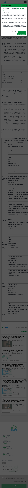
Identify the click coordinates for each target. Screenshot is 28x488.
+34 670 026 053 (6, 458)
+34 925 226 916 (6, 454)
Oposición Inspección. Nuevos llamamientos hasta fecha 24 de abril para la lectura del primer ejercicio (13, 338)
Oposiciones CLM (6, 376)
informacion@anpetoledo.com (8, 455)
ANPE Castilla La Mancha (14, 475)
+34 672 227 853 (6, 450)
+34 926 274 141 (6, 440)
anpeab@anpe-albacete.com (8, 437)
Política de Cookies (16, 478)
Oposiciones (4, 9)
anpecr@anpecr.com (7, 441)
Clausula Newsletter (21, 480)
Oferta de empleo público (7, 395)
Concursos (11, 360)
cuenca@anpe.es (6, 444)
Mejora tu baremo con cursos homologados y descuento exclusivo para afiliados (13, 351)
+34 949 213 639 (6, 447)
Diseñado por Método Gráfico (19, 481)
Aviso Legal (23, 478)
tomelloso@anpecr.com (7, 459)
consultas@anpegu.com (7, 448)
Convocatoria (10, 9)
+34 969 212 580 (6, 443)
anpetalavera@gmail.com (8, 451)
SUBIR (14, 485)
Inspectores (15, 345)
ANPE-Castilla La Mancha (22, 21)
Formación (5, 360)
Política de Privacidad (7, 478)
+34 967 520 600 (6, 436)
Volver (24, 9)
